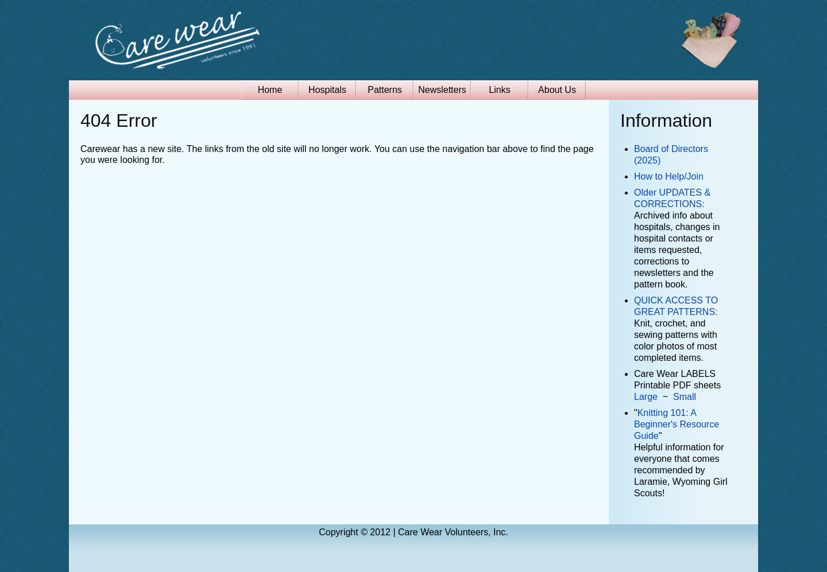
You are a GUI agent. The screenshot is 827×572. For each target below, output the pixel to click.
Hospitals (327, 90)
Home (270, 90)
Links (499, 90)
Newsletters (442, 90)
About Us (557, 90)
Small (684, 397)
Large (646, 397)
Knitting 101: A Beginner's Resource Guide (676, 424)
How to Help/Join (669, 176)
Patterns (385, 90)
